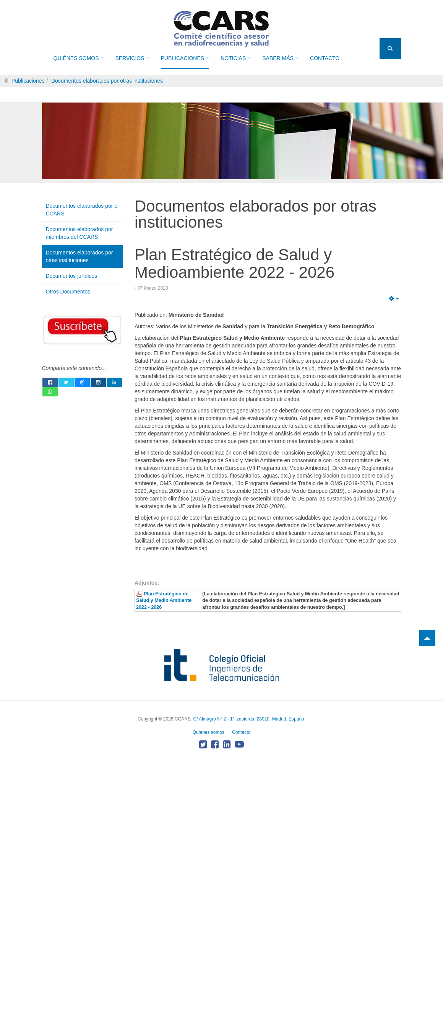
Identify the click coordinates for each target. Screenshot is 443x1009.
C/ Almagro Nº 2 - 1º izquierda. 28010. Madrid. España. (249, 719)
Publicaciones (185, 58)
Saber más (280, 58)
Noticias (236, 58)
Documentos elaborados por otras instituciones (107, 81)
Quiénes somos (79, 58)
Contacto (324, 58)
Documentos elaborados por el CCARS (82, 210)
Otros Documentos (68, 292)
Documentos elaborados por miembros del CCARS (79, 233)
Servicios (132, 58)
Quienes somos (208, 732)
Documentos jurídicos (71, 276)
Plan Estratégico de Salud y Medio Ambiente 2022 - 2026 (163, 600)
